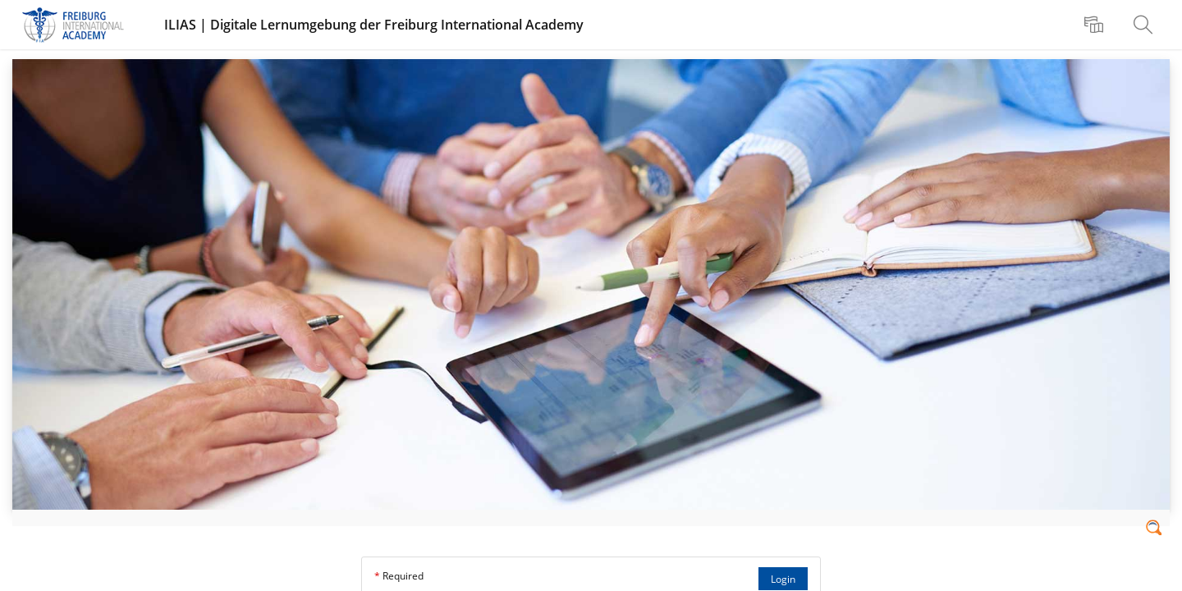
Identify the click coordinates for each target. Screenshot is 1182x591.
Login (783, 579)
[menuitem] (1095, 24)
